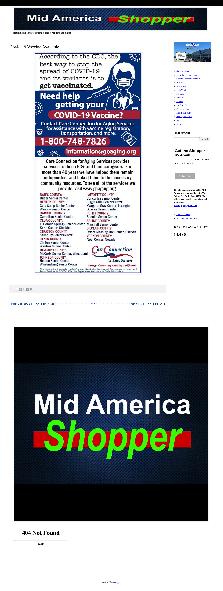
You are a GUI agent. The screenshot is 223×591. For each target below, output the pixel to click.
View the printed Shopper (187, 75)
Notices (179, 101)
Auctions (180, 82)
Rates (178, 120)
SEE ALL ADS (183, 214)
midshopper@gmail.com (185, 205)
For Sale (180, 94)
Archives (180, 124)
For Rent (180, 97)
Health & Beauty (183, 113)
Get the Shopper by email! (188, 78)
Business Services (184, 109)
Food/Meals (181, 105)
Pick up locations (184, 116)
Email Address (184, 163)
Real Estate (181, 86)
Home (92, 303)
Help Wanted (182, 90)
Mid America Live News (187, 218)
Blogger (116, 582)
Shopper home (182, 71)
